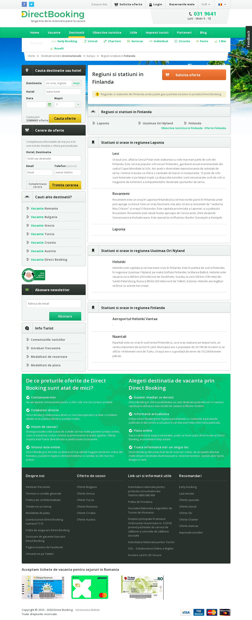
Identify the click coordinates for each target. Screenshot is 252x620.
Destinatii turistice (61, 56)
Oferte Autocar (188, 526)
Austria (43, 251)
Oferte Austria (86, 519)
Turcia (42, 234)
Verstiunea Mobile (87, 610)
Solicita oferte (128, 4)
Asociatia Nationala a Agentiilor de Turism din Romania (150, 510)
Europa (90, 56)
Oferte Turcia (85, 500)
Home (34, 32)
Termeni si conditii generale (43, 493)
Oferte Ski (185, 513)
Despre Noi (99, 4)
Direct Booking (53, 14)
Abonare (65, 316)
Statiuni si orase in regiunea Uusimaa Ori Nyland (143, 250)
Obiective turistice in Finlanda (182, 128)
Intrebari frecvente (45, 348)
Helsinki (118, 261)
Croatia (43, 242)
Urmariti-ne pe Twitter (40, 554)
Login (155, 4)
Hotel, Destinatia (38, 152)
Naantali (119, 336)
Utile (133, 32)
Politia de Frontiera (140, 502)
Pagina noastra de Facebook (44, 547)
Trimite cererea (65, 185)
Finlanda (195, 123)
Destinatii (76, 32)
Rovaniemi (121, 193)
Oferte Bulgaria (87, 487)
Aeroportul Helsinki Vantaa (134, 318)
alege (76, 83)
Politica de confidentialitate (43, 500)
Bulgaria (44, 217)
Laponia (103, 123)
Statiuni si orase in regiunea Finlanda (133, 307)
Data (29, 98)
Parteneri (184, 32)
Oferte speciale (189, 500)
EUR (204, 4)
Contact (36, 43)
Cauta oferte (65, 118)
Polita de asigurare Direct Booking (47, 530)
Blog (203, 32)
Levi (115, 153)
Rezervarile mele (181, 4)
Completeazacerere (38, 185)
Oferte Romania (87, 506)
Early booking (188, 487)
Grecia (42, 225)
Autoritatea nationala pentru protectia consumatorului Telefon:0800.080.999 (146, 491)
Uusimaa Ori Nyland (158, 123)
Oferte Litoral (187, 506)
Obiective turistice (107, 32)
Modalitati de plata (45, 365)
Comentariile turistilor (48, 340)
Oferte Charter (188, 519)
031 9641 (205, 13)
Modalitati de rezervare (49, 357)
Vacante (54, 32)
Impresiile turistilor (191, 532)
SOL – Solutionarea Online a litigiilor (151, 548)
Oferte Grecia (86, 493)
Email (30, 166)
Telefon (65, 166)
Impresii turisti (157, 32)
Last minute (186, 493)
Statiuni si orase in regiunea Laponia (132, 142)
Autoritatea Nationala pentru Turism (151, 542)
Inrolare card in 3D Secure (144, 555)
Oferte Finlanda (215, 128)
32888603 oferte (37, 120)
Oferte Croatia (86, 513)
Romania (44, 208)
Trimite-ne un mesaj (38, 506)
